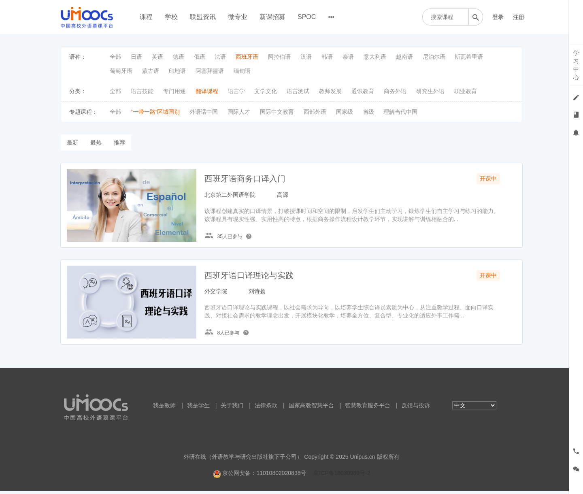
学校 (171, 16)
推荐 (119, 142)
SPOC (307, 16)
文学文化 (265, 91)
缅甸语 (242, 71)
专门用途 (174, 91)
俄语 (199, 56)
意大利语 (375, 56)
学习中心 (576, 65)
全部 (115, 56)
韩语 (327, 56)
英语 (157, 56)
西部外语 (315, 112)
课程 (146, 16)
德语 (178, 56)
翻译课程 (207, 91)
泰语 (348, 56)
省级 (368, 112)
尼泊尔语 (434, 56)
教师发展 (330, 91)
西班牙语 (247, 56)
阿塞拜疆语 (210, 71)
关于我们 (232, 408)
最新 (72, 142)
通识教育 (362, 91)
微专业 (237, 16)
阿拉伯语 (279, 56)
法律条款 (266, 408)
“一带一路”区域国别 (155, 112)
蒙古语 (150, 71)
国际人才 (239, 112)
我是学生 (198, 408)
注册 (518, 17)
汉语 (306, 56)
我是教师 (164, 408)
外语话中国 (203, 112)
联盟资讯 (203, 16)
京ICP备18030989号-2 (341, 476)
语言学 (236, 91)
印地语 (177, 71)
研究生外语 (430, 91)
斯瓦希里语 (469, 56)
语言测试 (298, 91)
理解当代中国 (400, 112)
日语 (136, 56)
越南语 (404, 56)
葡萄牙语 (121, 71)
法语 (220, 56)
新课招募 (272, 16)
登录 (498, 17)
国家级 (344, 112)
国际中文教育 (277, 112)
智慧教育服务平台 (367, 408)
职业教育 (465, 91)
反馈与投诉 (416, 408)
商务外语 (395, 91)
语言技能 (142, 91)
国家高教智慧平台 (311, 408)
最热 (96, 142)
